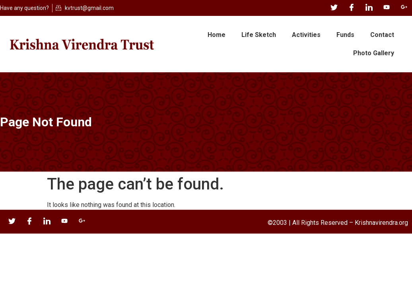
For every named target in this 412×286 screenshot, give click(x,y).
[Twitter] (334, 8)
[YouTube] (387, 8)
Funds (345, 35)
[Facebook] (352, 8)
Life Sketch (258, 35)
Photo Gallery (373, 53)
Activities (306, 35)
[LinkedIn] (369, 8)
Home (216, 35)
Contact (382, 35)
